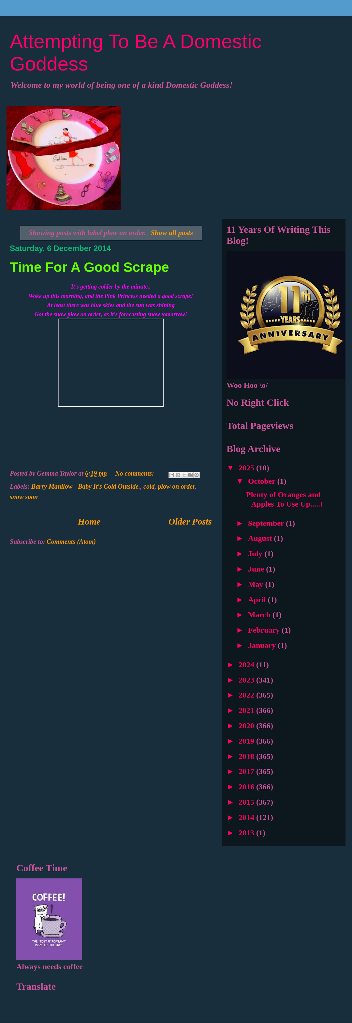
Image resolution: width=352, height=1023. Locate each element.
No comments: (135, 473)
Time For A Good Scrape (89, 267)
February (265, 630)
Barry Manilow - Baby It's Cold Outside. (85, 486)
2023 (247, 680)
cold (148, 486)
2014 (247, 817)
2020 (247, 725)
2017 (247, 771)
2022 (247, 695)
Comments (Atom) (71, 541)
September (267, 523)
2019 (247, 741)
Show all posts (172, 232)
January (263, 645)
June (257, 569)
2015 (247, 802)
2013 (247, 832)
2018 (247, 756)
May (256, 584)
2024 (247, 664)
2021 (247, 710)
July (256, 553)
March (260, 614)
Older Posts (190, 521)
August (261, 538)
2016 (247, 786)
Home (89, 521)
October (262, 481)
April (258, 599)
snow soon (24, 496)
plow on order (176, 486)
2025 (247, 468)
